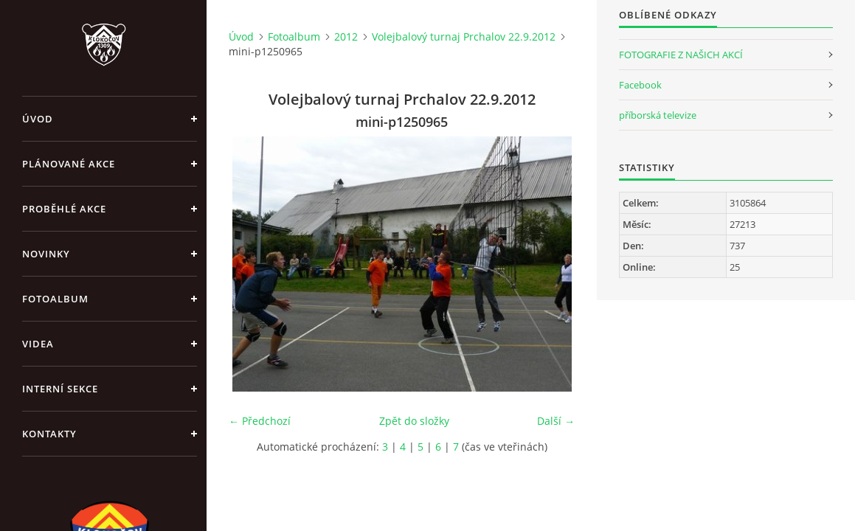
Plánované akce (68, 163)
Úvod (37, 118)
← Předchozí (260, 421)
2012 (346, 37)
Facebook (640, 84)
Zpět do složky (414, 421)
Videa (38, 343)
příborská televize (657, 115)
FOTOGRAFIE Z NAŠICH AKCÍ (681, 54)
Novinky (46, 253)
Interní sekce (60, 388)
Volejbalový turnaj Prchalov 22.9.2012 (463, 37)
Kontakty (49, 433)
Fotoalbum (55, 298)
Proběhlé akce (64, 208)
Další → (556, 421)
